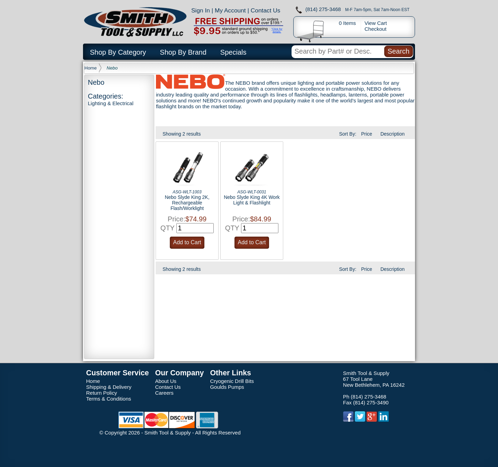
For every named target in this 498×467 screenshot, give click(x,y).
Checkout (375, 29)
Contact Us (265, 10)
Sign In (200, 10)
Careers (164, 393)
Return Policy (101, 393)
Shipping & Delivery (108, 387)
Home (90, 68)
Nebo (112, 68)
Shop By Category (118, 52)
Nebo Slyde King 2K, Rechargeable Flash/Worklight (187, 202)
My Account (230, 10)
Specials (233, 52)
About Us (165, 381)
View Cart (376, 23)
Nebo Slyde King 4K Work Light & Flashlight (252, 199)
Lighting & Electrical (110, 103)
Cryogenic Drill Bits (232, 381)
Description (392, 134)
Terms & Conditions (108, 399)
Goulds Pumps (227, 387)
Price (366, 134)
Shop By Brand (183, 52)
